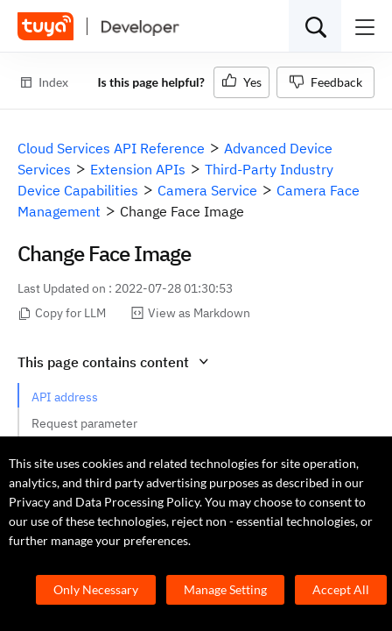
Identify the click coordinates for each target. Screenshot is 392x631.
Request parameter (84, 423)
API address (65, 397)
